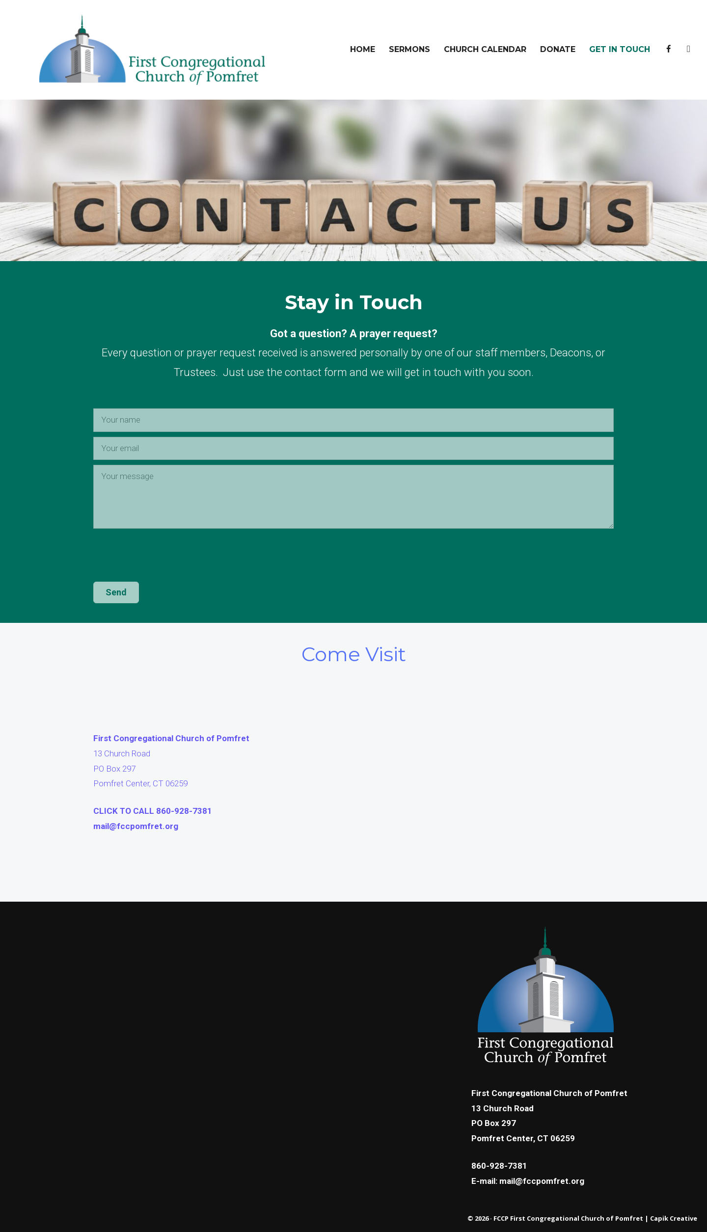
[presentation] (168, 557)
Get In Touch (619, 49)
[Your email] (353, 448)
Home (362, 49)
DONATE (557, 49)
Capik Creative (673, 1218)
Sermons (409, 49)
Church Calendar (485, 49)
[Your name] (353, 420)
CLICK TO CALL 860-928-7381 (152, 811)
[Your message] (353, 497)
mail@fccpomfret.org (135, 826)
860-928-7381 (499, 1166)
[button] (116, 592)
